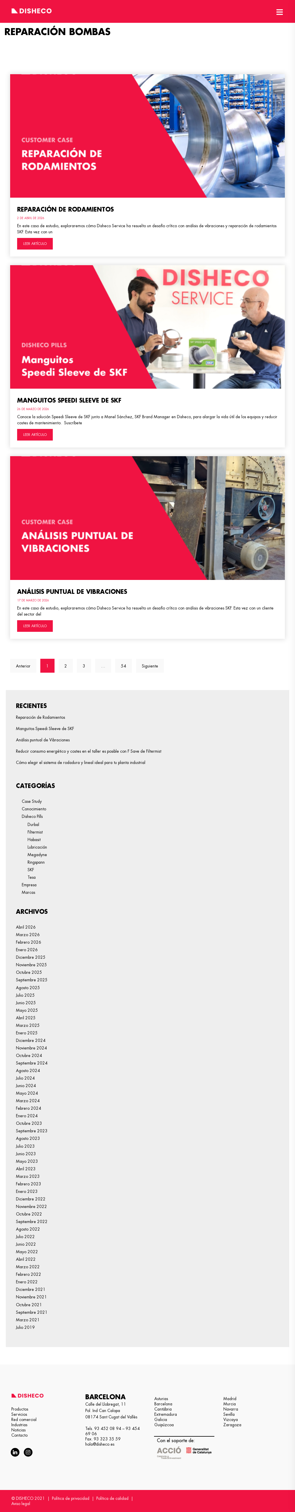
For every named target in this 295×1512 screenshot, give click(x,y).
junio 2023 (26, 1154)
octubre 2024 (29, 1056)
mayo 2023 (27, 1161)
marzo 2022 (28, 1267)
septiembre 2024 (32, 1063)
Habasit (34, 840)
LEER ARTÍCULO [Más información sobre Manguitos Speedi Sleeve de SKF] (35, 434)
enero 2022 (27, 1282)
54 (126, 663)
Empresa (29, 885)
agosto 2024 (28, 1071)
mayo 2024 (27, 1093)
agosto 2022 (28, 1229)
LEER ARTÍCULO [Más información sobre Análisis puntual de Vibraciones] (35, 626)
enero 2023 (27, 1191)
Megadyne (37, 855)
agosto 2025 (28, 988)
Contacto (19, 1435)
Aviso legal (20, 1504)
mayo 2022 (27, 1252)
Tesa (32, 877)
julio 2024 (25, 1078)
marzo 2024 (28, 1101)
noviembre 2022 (31, 1206)
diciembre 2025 (31, 957)
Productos (19, 1409)
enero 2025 (27, 1033)
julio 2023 (25, 1146)
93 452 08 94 (107, 1429)
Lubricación (37, 847)
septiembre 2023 (32, 1131)
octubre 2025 (29, 972)
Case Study (32, 801)
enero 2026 (27, 950)
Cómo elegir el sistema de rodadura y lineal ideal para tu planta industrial (80, 762)
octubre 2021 (29, 1305)
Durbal (33, 825)
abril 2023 (26, 1169)
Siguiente (150, 666)
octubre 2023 (29, 1123)
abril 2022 (26, 1259)
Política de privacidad (70, 1498)
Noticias (18, 1430)
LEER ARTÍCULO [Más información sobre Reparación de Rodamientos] (35, 243)
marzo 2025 (28, 1025)
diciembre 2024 (31, 1040)
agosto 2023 (28, 1138)
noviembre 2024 (31, 1048)
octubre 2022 (29, 1214)
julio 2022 (25, 1237)
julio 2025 (25, 995)
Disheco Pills (32, 816)
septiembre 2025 (32, 980)
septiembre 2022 (32, 1222)
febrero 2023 (28, 1184)
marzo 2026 (28, 935)
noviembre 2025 (31, 965)
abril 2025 (26, 1018)
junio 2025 (26, 1003)
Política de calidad (112, 1498)
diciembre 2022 (31, 1199)
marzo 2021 (28, 1320)
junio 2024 (26, 1086)
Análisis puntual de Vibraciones (72, 592)
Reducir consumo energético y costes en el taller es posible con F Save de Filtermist (88, 751)
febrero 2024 (28, 1108)
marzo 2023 (28, 1176)
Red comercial (24, 1420)
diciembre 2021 (31, 1289)
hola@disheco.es (99, 1444)
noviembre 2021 (31, 1297)
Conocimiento (34, 809)
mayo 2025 (27, 1010)
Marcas (28, 892)
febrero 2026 (28, 942)
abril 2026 (26, 927)
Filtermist (35, 832)
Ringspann (36, 862)
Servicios (19, 1414)
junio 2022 (26, 1244)
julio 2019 (25, 1327)
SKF (31, 870)
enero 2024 (27, 1116)
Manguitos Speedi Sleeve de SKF (69, 400)
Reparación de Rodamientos (65, 209)
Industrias (19, 1425)
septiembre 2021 (32, 1312)
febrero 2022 (28, 1274)
